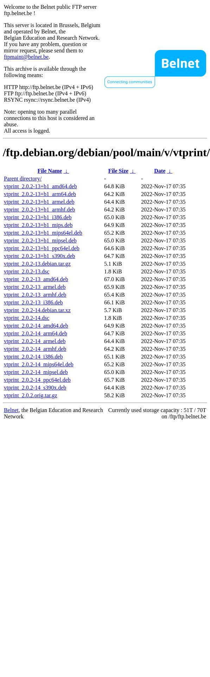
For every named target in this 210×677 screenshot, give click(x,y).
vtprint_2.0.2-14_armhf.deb (35, 349)
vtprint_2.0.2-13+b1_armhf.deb (39, 210)
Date (159, 171)
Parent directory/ (23, 179)
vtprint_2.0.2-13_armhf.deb (35, 295)
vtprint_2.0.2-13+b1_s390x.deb (39, 256)
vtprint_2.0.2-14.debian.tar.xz (37, 310)
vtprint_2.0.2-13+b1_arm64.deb (40, 194)
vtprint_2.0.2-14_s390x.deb (35, 388)
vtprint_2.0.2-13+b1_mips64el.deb (43, 233)
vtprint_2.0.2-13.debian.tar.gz (37, 264)
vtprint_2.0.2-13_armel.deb (35, 287)
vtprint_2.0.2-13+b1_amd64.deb (40, 186)
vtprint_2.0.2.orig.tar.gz (30, 395)
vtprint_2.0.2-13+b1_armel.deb (39, 202)
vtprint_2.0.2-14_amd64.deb (36, 326)
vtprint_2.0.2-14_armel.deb (35, 341)
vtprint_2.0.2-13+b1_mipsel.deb (40, 240)
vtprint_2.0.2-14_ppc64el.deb (37, 380)
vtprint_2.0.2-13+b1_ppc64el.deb (41, 248)
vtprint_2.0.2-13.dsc (26, 271)
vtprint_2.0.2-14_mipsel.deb (36, 372)
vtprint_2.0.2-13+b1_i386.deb (38, 217)
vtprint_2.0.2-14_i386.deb (33, 357)
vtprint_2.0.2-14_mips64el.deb (39, 364)
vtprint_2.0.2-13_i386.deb (33, 302)
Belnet (11, 410)
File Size (118, 171)
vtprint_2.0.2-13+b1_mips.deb (38, 225)
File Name (50, 171)
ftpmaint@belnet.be (26, 57)
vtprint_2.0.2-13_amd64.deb (36, 279)
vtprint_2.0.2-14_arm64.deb (35, 333)
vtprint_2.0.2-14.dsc (26, 318)
